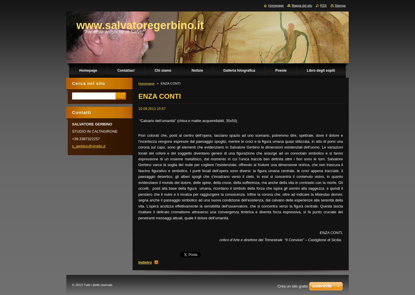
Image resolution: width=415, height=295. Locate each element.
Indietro (145, 262)
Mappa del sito (302, 5)
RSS (323, 5)
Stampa (340, 5)
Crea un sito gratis (293, 286)
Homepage (146, 83)
